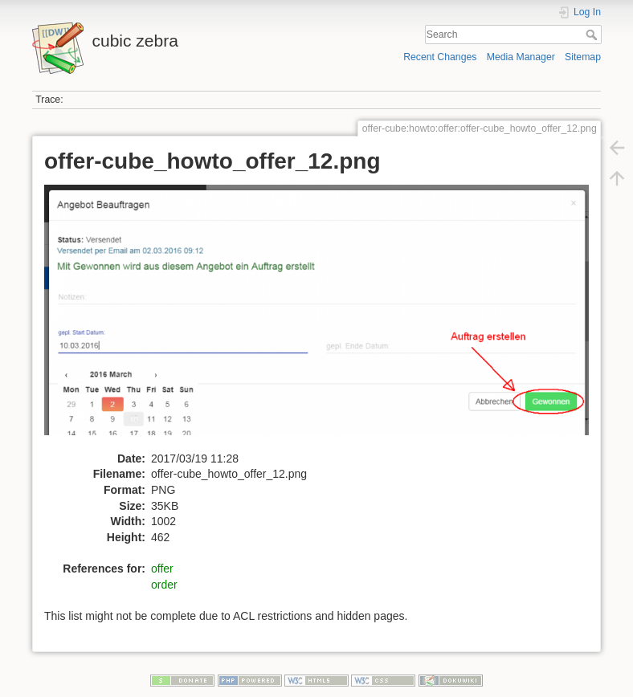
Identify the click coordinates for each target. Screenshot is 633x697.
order (164, 584)
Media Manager (521, 57)
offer (162, 568)
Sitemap (583, 57)
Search (593, 34)
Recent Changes (439, 57)
